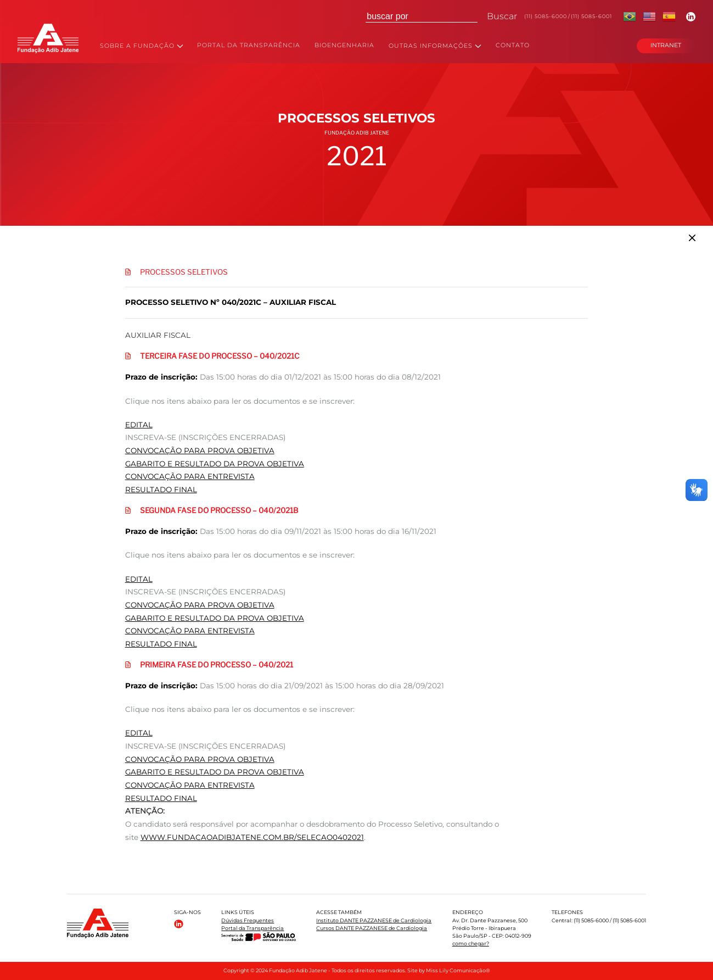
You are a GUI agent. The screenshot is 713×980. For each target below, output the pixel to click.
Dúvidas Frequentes (247, 920)
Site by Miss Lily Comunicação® (448, 970)
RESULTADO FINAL (161, 489)
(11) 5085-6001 (591, 16)
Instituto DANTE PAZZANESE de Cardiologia (373, 920)
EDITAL (139, 424)
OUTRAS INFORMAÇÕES (435, 46)
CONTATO (513, 46)
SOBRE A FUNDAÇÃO (141, 46)
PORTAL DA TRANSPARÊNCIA (248, 46)
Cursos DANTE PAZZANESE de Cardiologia (371, 928)
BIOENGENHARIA (344, 46)
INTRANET (665, 45)
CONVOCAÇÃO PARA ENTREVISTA (190, 476)
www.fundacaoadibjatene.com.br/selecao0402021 (252, 837)
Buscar (502, 16)
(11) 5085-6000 (545, 16)
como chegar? (470, 943)
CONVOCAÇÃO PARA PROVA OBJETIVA (199, 450)
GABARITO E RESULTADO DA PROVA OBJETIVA (214, 463)
